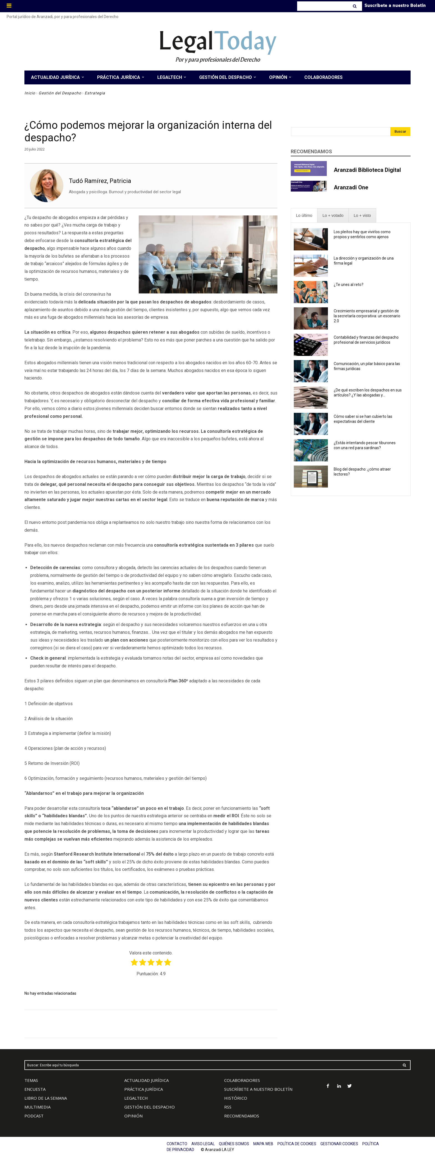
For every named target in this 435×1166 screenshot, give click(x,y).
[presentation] (304, 215)
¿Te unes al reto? (348, 284)
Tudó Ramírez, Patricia (100, 180)
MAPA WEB (263, 1144)
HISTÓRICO (235, 1098)
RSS (227, 1107)
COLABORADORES (242, 1080)
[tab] (304, 215)
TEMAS (31, 1080)
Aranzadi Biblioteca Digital (367, 170)
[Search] (355, 6)
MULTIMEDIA (37, 1107)
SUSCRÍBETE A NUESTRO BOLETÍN (258, 1089)
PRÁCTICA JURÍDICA (143, 1089)
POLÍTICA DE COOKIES (296, 1144)
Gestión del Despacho (60, 93)
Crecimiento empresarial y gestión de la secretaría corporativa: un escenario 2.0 (367, 316)
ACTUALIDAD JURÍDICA (146, 1080)
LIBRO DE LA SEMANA (45, 1098)
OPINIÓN (133, 1116)
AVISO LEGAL (203, 1144)
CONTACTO (177, 1144)
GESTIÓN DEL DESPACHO (149, 1107)
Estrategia (95, 93)
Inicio (29, 93)
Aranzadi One (351, 187)
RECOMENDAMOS (241, 1116)
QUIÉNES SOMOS (234, 1144)
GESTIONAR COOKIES (339, 1144)
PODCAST (34, 1116)
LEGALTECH (136, 1098)
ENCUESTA (34, 1089)
